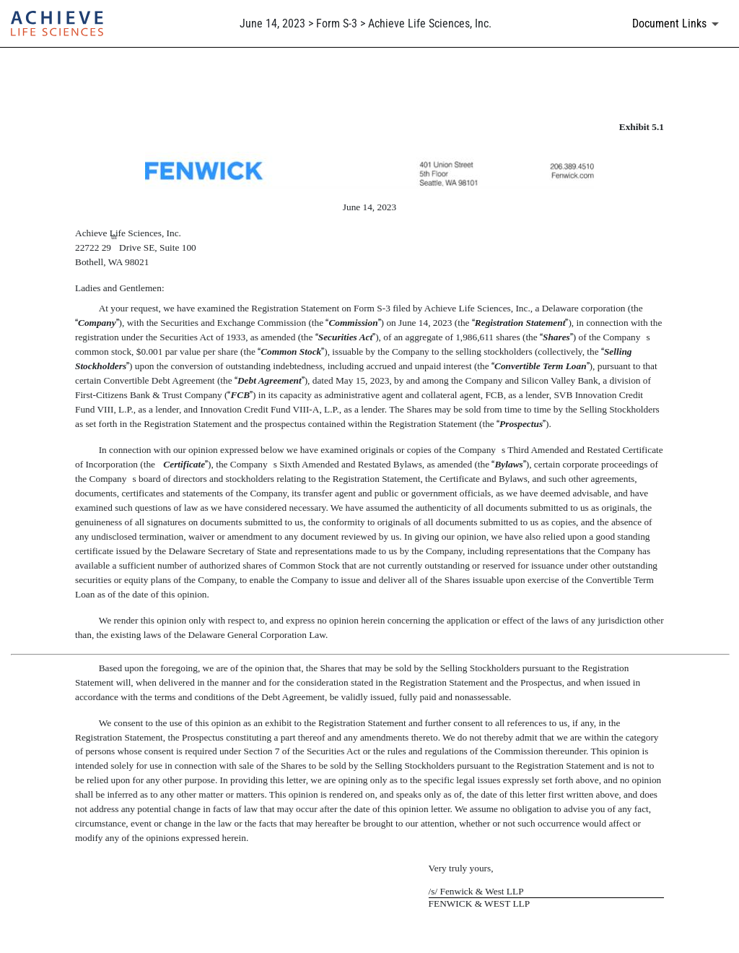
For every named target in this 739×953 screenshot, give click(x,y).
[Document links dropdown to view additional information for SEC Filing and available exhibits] (678, 24)
